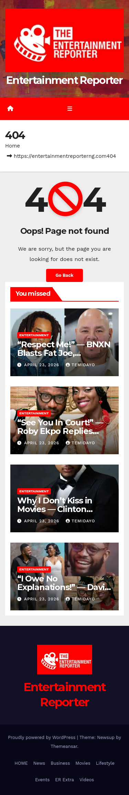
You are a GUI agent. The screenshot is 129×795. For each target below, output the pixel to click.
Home (12, 146)
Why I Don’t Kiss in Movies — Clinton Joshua (54, 509)
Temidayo (80, 364)
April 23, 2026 (42, 364)
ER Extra (64, 779)
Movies (82, 763)
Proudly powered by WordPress (42, 737)
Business (60, 763)
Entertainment (34, 335)
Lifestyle (105, 763)
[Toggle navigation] (70, 108)
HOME (21, 763)
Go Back (65, 275)
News (39, 763)
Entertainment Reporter (64, 80)
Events (42, 779)
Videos (86, 779)
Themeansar (64, 746)
